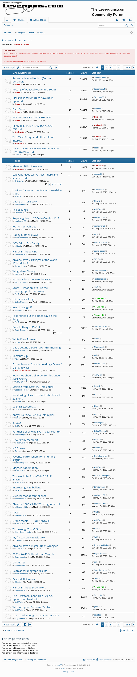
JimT (17, 155)
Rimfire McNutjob (101, 476)
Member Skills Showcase (27, 166)
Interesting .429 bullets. (27, 487)
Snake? (17, 423)
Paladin (97, 439)
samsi (17, 342)
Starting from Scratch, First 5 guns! (33, 386)
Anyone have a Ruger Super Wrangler (35, 545)
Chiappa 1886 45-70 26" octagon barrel (36, 504)
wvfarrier (18, 213)
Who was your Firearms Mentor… (33, 607)
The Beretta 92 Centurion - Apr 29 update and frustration (33, 597)
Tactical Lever (100, 270)
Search (9, 25)
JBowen (18, 540)
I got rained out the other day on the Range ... (35, 317)
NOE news (19, 448)
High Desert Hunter (23, 532)
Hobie (27, 44)
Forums (55, 19)
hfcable (18, 401)
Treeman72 (99, 97)
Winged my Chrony (24, 271)
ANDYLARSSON (22, 370)
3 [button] (110, 67)
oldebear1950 (21, 507)
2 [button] (106, 67)
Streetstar (98, 595)
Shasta (97, 201)
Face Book (19, 109)
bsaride (97, 148)
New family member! (25, 440)
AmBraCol (18, 44)
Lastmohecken (21, 390)
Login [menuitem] (124, 20)
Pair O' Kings (20, 209)
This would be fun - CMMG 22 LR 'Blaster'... (32, 477)
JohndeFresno (100, 78)
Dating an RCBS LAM (25, 201)
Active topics (74, 19)
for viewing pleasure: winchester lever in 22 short (37, 396)
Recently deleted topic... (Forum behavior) (32, 79)
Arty (62, 668)
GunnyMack (99, 190)
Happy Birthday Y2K (25, 251)
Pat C (96, 394)
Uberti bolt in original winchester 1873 (36, 615)
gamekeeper (20, 254)
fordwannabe (20, 515)
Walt (96, 234)
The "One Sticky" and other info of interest (33, 138)
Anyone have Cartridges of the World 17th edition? (35, 261)
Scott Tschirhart (21, 238)
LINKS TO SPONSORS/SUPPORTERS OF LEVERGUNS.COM (36, 150)
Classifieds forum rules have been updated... (33, 99)
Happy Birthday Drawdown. (29, 587)
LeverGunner (99, 487)
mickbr (18, 274)
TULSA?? (18, 512)
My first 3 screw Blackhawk (29, 537)
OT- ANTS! (19, 562)
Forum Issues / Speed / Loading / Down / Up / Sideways (37, 365)
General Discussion (16, 40)
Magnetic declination (25, 468)
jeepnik (97, 386)
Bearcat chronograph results (30, 570)
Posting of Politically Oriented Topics (35, 89)
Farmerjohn (99, 423)
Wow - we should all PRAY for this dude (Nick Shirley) (36, 377)
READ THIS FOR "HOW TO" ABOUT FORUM (33, 127)
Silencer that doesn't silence (29, 495)
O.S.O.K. (19, 181)
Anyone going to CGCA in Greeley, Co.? (36, 218)
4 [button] (114, 67)
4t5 (16, 359)
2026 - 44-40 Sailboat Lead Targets (33, 554)
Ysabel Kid (99, 298)
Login (20, 25)
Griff (17, 229)
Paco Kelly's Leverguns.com (27, 19)
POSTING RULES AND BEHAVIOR (32, 117)
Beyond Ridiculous (24, 579)
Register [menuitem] (131, 20)
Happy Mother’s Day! (25, 234)
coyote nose (20, 618)
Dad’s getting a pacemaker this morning (37, 347)
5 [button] (118, 67)
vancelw (97, 108)
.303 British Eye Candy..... (28, 243)
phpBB (59, 665)
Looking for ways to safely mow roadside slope (37, 191)
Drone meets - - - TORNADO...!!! (31, 520)
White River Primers (25, 339)
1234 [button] (127, 67)
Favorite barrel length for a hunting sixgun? (34, 458)
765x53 (97, 259)
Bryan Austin (20, 557)
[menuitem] (117, 20)
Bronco (18, 451)
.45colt (18, 246)
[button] (96, 67)
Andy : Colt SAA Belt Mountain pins (34, 415)
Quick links (8, 20)
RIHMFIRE (19, 549)
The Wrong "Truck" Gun (27, 529)
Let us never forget (24, 299)
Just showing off (22, 307)
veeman (18, 310)
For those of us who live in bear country (37, 431)
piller (96, 562)
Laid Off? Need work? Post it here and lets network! (35, 176)
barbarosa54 (99, 89)
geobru (97, 606)
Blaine (97, 406)
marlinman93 (20, 221)
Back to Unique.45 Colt (26, 327)
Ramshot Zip (20, 356)
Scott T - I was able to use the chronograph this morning (30, 289)
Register (32, 25)
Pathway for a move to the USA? (32, 279)
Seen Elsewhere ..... (24, 406)
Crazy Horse (20, 266)
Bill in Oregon (21, 204)
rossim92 (98, 174)
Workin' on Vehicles (24, 226)
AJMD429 (19, 196)
